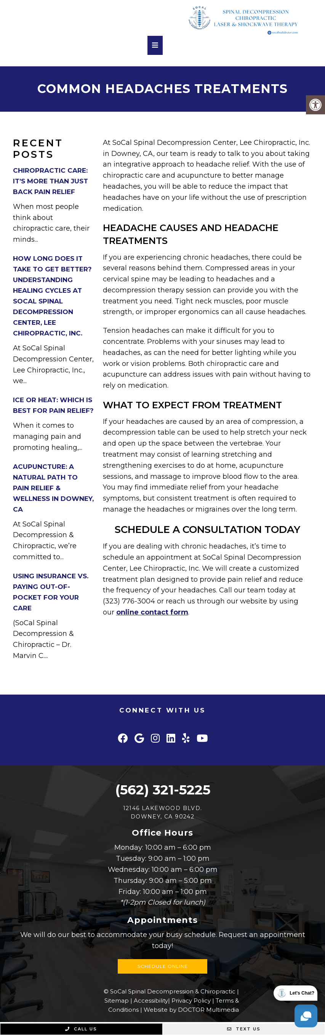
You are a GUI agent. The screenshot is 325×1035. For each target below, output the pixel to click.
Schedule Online (163, 966)
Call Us (81, 1029)
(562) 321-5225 (162, 789)
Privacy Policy (191, 1000)
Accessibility (151, 1000)
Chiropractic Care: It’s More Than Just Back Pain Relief (50, 181)
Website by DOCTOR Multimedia (191, 1009)
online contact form (152, 612)
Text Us (244, 1029)
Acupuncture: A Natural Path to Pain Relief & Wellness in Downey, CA (53, 488)
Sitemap (116, 1000)
